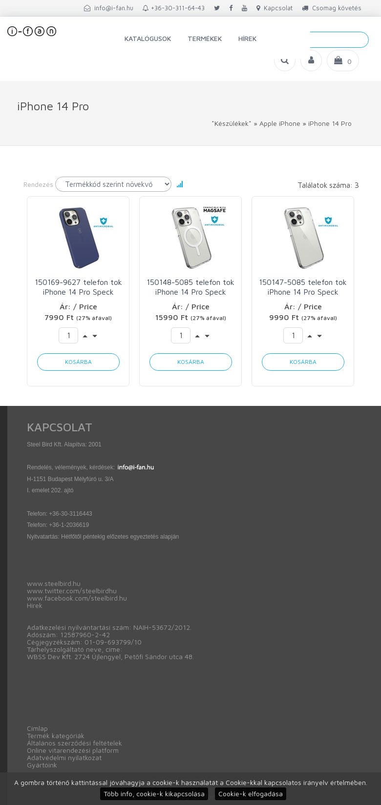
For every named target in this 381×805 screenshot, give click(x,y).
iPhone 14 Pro (330, 123)
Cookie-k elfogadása (250, 793)
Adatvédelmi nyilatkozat (64, 757)
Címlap (37, 728)
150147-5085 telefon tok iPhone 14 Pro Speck (303, 287)
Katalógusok (148, 38)
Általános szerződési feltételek (74, 743)
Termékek (205, 38)
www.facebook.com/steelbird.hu (77, 598)
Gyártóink (42, 765)
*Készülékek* (232, 123)
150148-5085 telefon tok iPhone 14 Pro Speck (190, 287)
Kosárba (78, 361)
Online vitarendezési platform (73, 750)
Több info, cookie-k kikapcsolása (154, 793)
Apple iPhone (279, 123)
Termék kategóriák (56, 735)
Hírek (247, 38)
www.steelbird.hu (54, 583)
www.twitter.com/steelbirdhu (72, 590)
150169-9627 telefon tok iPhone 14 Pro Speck (78, 287)
